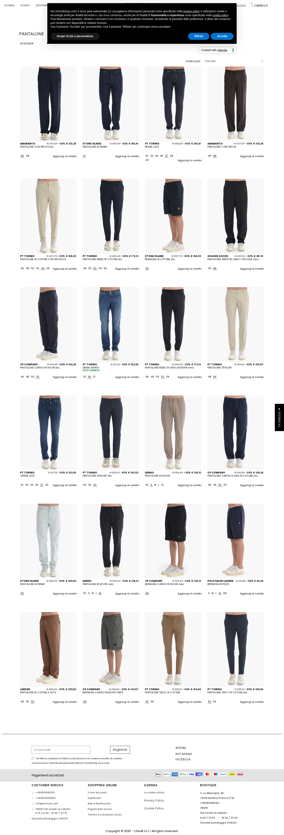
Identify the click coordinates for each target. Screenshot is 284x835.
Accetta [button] (222, 36)
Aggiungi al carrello (65, 156)
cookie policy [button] (220, 15)
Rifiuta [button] (198, 36)
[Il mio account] (240, 5)
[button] (279, 417)
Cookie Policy (154, 808)
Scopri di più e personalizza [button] (75, 36)
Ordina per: (193, 61)
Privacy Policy (154, 800)
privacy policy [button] (191, 11)
